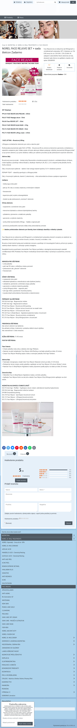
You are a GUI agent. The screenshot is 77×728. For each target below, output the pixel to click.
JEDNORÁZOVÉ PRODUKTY (39, 668)
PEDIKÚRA (5, 689)
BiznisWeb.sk (71, 725)
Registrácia (28, 2)
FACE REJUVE (6, 587)
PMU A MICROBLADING (39, 675)
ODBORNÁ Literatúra (8, 695)
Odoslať (68, 523)
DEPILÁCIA (39, 658)
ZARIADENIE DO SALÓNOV (10, 648)
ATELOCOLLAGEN (7, 590)
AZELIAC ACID (6, 549)
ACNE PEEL (5, 563)
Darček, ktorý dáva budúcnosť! (11, 532)
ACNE (4, 580)
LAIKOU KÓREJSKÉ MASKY (10, 651)
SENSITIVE (5, 573)
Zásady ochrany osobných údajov (13, 718)
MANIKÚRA (39, 685)
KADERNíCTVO (39, 682)
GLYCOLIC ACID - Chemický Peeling (13, 556)
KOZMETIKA (39, 535)
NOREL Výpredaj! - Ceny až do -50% (13, 542)
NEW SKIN (5, 604)
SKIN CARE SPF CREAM (9, 617)
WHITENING (6, 600)
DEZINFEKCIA (39, 671)
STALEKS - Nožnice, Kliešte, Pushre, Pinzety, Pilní (39, 678)
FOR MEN (5, 627)
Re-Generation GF (7, 597)
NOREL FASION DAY (8, 634)
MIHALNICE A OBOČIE (39, 664)
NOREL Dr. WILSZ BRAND (10, 546)
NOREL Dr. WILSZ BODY (39, 637)
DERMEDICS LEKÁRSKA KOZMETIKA (39, 641)
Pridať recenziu (21, 480)
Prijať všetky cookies (25, 724)
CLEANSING (6, 610)
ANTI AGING (6, 593)
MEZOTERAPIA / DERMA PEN (39, 644)
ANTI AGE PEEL (7, 559)
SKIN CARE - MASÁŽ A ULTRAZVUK (13, 621)
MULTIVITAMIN (7, 583)
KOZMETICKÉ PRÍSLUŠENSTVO (39, 654)
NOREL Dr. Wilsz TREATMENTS (39, 538)
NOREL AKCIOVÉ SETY (9, 631)
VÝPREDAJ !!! (39, 692)
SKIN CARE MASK (7, 624)
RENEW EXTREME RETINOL (10, 566)
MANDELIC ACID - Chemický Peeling (13, 552)
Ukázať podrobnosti (9, 722)
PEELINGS (5, 614)
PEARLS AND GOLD (8, 607)
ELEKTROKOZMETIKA (39, 661)
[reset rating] (20, 518)
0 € (73, 2)
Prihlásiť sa (17, 2)
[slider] (22, 101)
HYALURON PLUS (7, 570)
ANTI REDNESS (7, 576)
